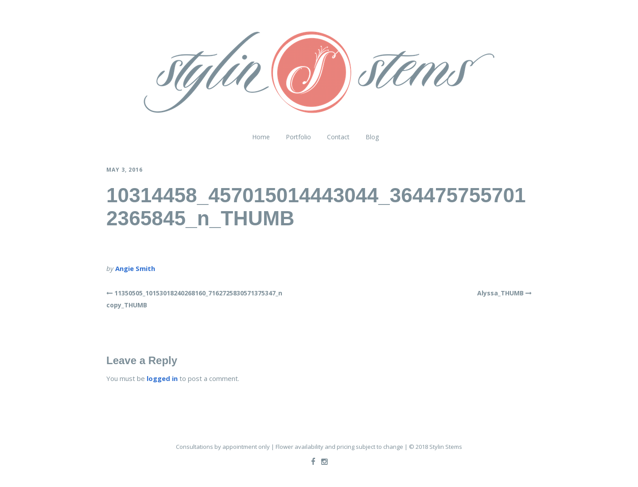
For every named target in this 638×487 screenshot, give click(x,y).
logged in (162, 378)
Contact (338, 137)
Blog (372, 137)
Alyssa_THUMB (500, 293)
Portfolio (298, 137)
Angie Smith (135, 268)
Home (261, 137)
